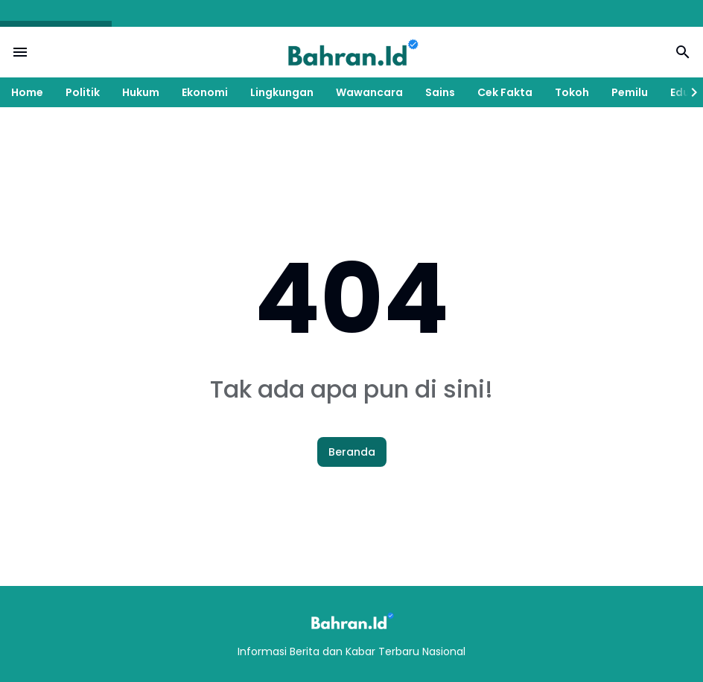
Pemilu (629, 92)
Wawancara (369, 92)
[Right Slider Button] (688, 92)
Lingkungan (282, 92)
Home (27, 92)
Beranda (351, 451)
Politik (83, 92)
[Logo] (351, 620)
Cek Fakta (504, 92)
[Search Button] (683, 52)
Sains (440, 92)
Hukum (140, 92)
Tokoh (572, 92)
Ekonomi (205, 92)
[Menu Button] (20, 52)
